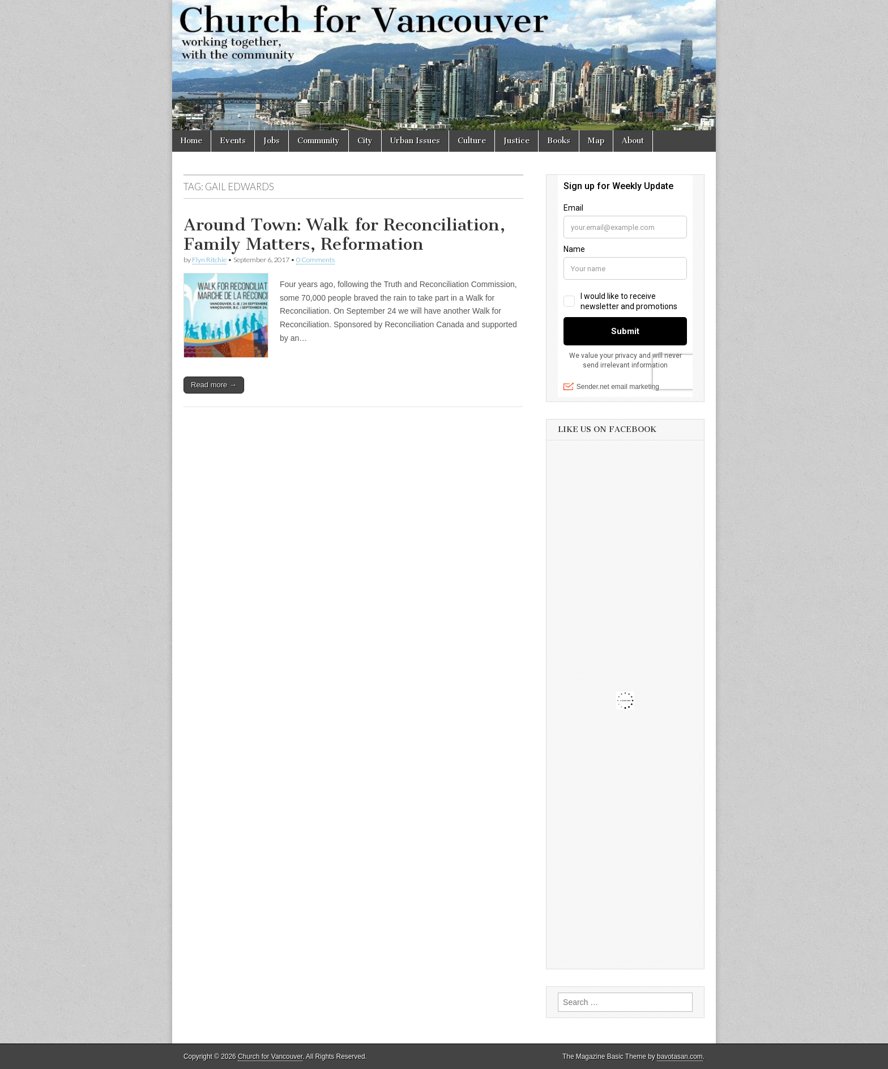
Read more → (214, 384)
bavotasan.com (680, 1057)
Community (318, 141)
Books (558, 141)
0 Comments (315, 259)
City (365, 141)
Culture (472, 141)
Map (596, 141)
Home (191, 141)
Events (233, 141)
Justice (516, 141)
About (633, 141)
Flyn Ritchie (209, 259)
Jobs (271, 141)
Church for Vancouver (270, 1057)
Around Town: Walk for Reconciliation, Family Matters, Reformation (344, 234)
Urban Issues (415, 141)
